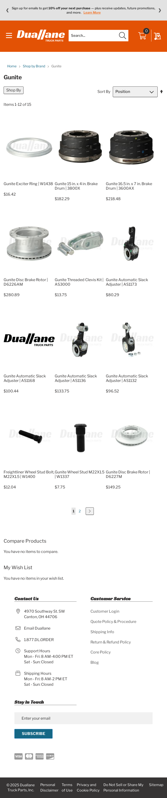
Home (12, 66)
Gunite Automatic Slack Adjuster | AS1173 (127, 282)
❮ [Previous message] (7, 10)
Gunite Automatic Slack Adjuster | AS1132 (127, 378)
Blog (94, 662)
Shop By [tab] (13, 90)
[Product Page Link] (29, 178)
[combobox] (98, 36)
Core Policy (100, 652)
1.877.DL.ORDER (39, 639)
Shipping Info (102, 632)
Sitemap (156, 785)
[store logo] (41, 36)
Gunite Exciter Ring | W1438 (28, 184)
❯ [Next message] (159, 10)
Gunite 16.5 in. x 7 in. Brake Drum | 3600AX (129, 186)
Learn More (92, 12)
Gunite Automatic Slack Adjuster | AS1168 (25, 378)
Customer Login (104, 611)
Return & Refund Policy (110, 642)
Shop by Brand (34, 66)
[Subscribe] (33, 734)
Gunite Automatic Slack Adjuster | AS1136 (76, 378)
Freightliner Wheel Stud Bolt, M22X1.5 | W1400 (29, 474)
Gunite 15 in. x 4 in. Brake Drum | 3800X (76, 186)
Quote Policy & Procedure (113, 621)
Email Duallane (37, 628)
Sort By (103, 91)
